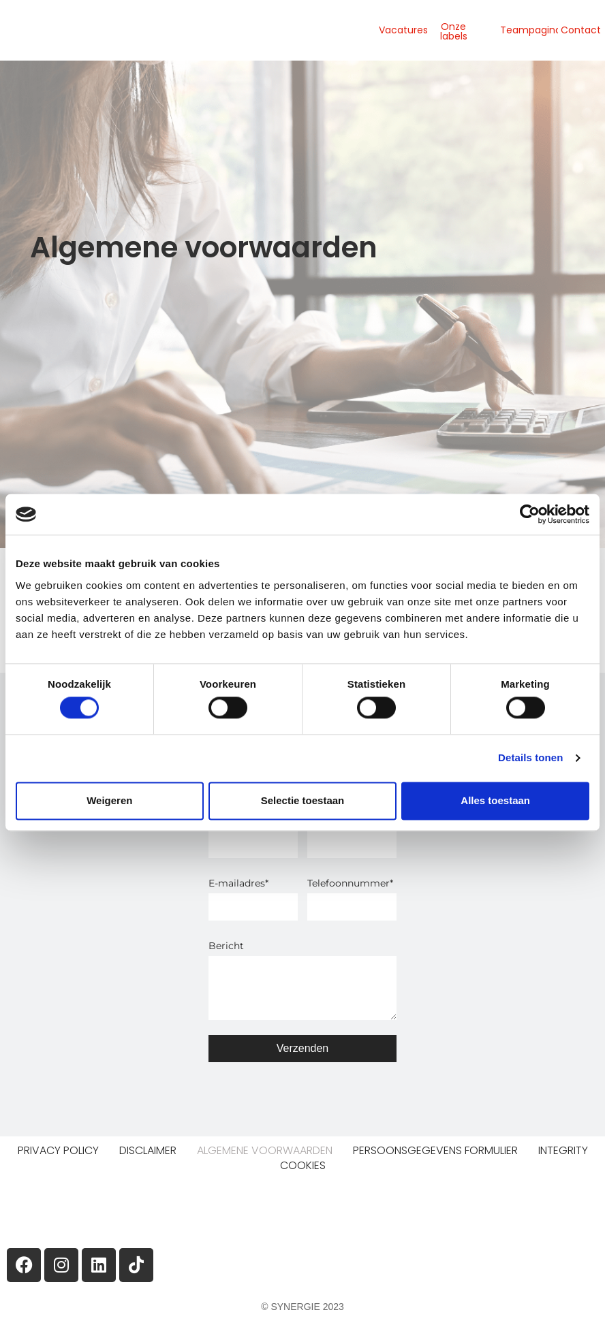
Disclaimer (147, 1150)
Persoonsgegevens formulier (435, 1150)
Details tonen (530, 758)
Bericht (226, 946)
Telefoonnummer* (350, 883)
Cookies (303, 1165)
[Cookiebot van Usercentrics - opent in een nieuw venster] (529, 514)
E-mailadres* (238, 883)
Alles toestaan (495, 800)
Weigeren (109, 800)
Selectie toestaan (303, 800)
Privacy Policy (58, 1150)
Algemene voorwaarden (264, 1150)
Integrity (563, 1150)
